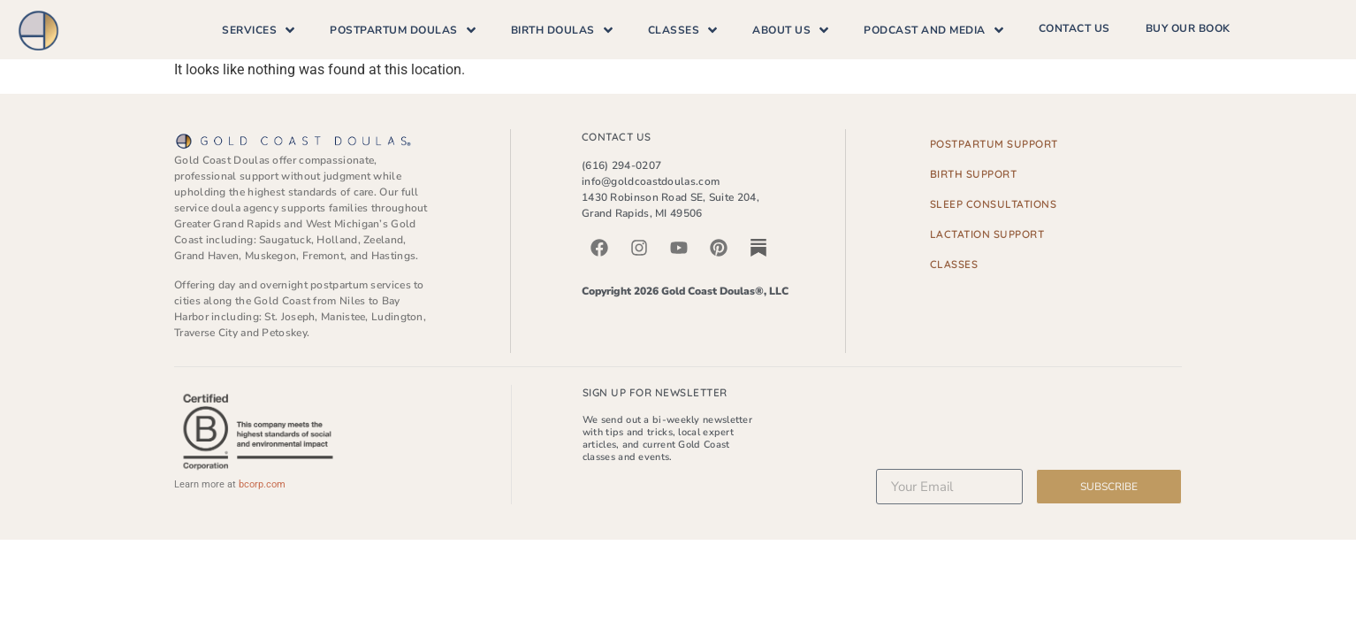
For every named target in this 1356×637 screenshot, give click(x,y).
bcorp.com (262, 484)
